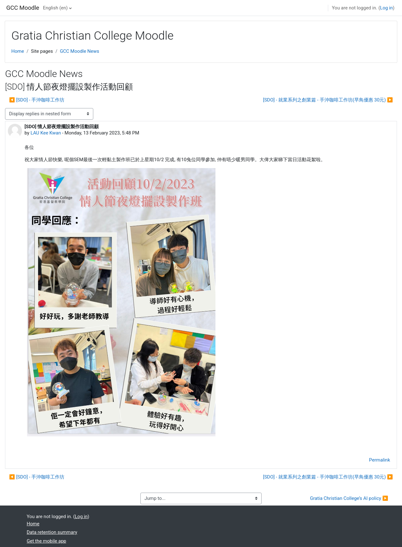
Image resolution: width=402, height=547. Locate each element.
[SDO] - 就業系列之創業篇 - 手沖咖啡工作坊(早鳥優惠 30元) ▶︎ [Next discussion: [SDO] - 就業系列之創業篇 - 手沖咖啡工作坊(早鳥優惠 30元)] (328, 100)
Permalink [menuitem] (379, 460)
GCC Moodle (22, 7)
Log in (386, 8)
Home (17, 51)
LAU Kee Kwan (45, 133)
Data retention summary (52, 532)
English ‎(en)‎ (55, 8)
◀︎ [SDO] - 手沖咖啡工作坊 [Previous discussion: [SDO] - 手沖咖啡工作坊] (36, 100)
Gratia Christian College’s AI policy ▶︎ (349, 498)
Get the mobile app (46, 541)
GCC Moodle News (79, 51)
